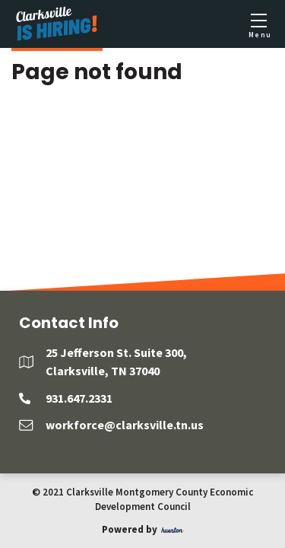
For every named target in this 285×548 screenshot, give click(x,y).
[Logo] (57, 24)
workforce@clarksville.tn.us (125, 424)
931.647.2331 (79, 398)
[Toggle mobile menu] (258, 24)
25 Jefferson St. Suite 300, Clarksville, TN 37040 (116, 361)
